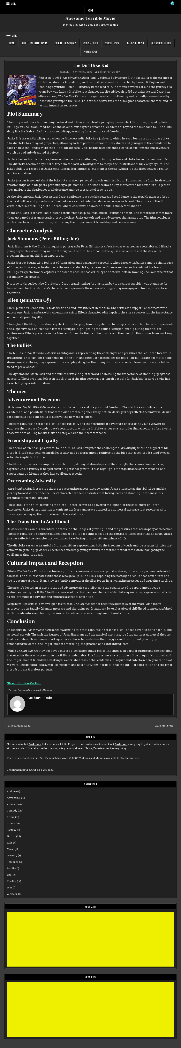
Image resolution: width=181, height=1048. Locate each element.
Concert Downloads (66, 43)
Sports (11, 874)
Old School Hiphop (161, 43)
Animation (13, 804)
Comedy (102, 72)
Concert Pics (112, 43)
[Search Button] (172, 3)
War (9, 887)
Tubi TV (44, 758)
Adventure (13, 798)
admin (66, 72)
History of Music (135, 43)
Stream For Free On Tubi (24, 683)
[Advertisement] (90, 939)
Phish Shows (90, 52)
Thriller (11, 881)
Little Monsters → (166, 725)
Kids (118, 72)
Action (11, 791)
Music (10, 849)
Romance (13, 862)
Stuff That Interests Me (35, 43)
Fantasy (111, 72)
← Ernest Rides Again (17, 725)
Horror (11, 836)
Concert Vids (90, 43)
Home (90, 10)
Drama (11, 823)
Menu (13, 3)
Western (12, 893)
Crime (11, 817)
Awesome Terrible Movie (90, 18)
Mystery (12, 855)
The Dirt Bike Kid (90, 65)
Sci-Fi (10, 868)
